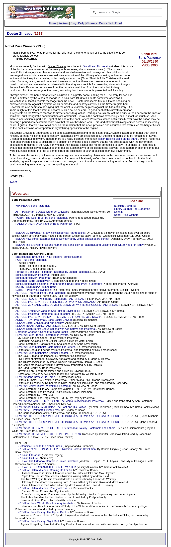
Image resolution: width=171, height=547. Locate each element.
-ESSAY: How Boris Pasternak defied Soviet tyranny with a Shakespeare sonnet (62, 238)
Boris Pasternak (149, 57)
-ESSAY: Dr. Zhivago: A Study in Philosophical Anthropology (50, 232)
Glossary (91, 23)
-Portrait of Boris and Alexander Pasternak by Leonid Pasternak (52, 271)
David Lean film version (97, 66)
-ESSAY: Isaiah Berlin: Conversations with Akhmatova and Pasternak (55, 328)
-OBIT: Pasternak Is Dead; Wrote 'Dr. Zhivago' (41, 211)
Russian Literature (125, 205)
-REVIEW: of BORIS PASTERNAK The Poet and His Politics (50, 407)
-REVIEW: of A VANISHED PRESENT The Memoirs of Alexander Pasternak (59, 401)
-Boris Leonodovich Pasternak (32, 274)
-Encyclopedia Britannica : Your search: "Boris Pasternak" (49, 256)
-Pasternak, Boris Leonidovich (32, 280)
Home (52, 23)
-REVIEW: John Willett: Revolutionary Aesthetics (46, 503)
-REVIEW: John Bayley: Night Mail (38, 521)
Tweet (13, 182)
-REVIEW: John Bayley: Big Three (35, 377)
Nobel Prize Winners (126, 214)
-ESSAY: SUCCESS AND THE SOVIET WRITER (47, 467)
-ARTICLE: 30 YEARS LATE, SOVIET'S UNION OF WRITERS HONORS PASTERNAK (66, 304)
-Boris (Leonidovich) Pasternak (33, 277)
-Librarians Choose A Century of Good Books (42, 332)
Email (118, 23)
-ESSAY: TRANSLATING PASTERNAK (38, 325)
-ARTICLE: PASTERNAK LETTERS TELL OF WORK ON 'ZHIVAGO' (55, 301)
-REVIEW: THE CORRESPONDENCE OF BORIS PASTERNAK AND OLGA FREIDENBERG (70, 416)
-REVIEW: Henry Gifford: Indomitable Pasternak (43, 386)
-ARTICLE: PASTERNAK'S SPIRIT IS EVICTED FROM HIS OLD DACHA (58, 316)
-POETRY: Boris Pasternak (31, 259)
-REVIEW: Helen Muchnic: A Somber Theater (41, 353)
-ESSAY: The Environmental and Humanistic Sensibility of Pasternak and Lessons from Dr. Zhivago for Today (79, 244)
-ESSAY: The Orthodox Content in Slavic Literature (48, 461)
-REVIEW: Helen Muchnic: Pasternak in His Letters (45, 347)
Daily (81, 23)
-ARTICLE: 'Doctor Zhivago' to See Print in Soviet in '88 (47, 310)
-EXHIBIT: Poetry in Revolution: (33, 289)
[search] (125, 13)
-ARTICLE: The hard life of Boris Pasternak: (40, 292)
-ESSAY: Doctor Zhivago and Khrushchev (39, 322)
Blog (73, 23)
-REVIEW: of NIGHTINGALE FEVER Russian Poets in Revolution (57, 449)
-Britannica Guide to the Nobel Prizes (40, 446)
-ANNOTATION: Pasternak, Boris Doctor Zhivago (43, 319)
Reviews (63, 23)
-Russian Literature (29, 455)
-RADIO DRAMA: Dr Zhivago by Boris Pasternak (43, 223)
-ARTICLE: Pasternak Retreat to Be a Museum (42, 313)
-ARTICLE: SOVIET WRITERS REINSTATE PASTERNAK (49, 298)
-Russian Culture (28, 458)
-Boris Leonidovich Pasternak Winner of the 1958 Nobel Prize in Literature (58, 283)
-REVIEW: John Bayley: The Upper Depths (43, 512)
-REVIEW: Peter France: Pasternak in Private (41, 335)
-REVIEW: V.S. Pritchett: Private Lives (37, 410)
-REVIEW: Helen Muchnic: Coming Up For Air (45, 470)
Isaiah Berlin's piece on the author (118, 138)
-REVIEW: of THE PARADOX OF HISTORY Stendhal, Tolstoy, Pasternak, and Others (65, 428)
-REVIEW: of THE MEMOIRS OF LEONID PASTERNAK (48, 434)
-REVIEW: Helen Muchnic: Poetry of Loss (42, 488)
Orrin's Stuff (106, 23)
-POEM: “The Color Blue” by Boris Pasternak (41, 217)
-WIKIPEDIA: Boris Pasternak (32, 205)
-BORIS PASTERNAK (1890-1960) (35, 286)
